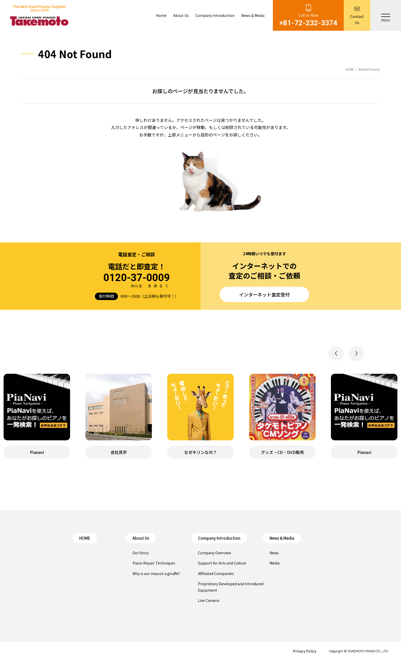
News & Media (282, 538)
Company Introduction (219, 538)
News (274, 552)
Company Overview (214, 552)
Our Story (140, 552)
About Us (140, 538)
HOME (84, 538)
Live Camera (208, 600)
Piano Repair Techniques (153, 563)
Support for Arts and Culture (222, 563)
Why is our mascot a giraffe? (156, 573)
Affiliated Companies (216, 573)
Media (275, 563)
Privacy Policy (304, 651)
